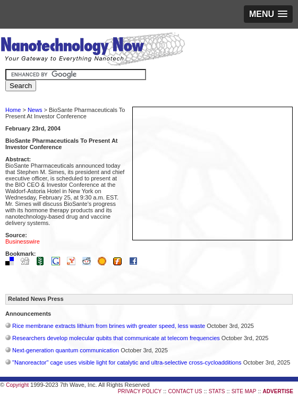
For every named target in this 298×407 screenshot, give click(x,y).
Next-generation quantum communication (65, 350)
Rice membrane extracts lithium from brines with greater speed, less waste (108, 326)
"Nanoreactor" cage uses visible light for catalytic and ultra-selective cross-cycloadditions (127, 362)
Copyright (17, 385)
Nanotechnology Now (92, 50)
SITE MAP (244, 391)
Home (13, 110)
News (35, 110)
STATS (217, 391)
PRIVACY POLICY (139, 391)
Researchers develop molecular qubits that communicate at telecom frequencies (116, 338)
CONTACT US (185, 391)
